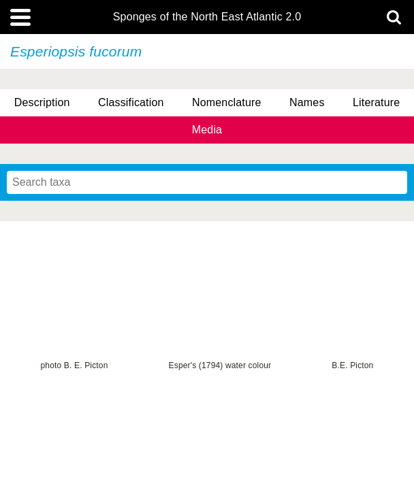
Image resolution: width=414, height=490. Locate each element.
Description (42, 102)
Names (306, 102)
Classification (131, 102)
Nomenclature (226, 102)
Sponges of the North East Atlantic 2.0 (207, 17)
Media (207, 129)
